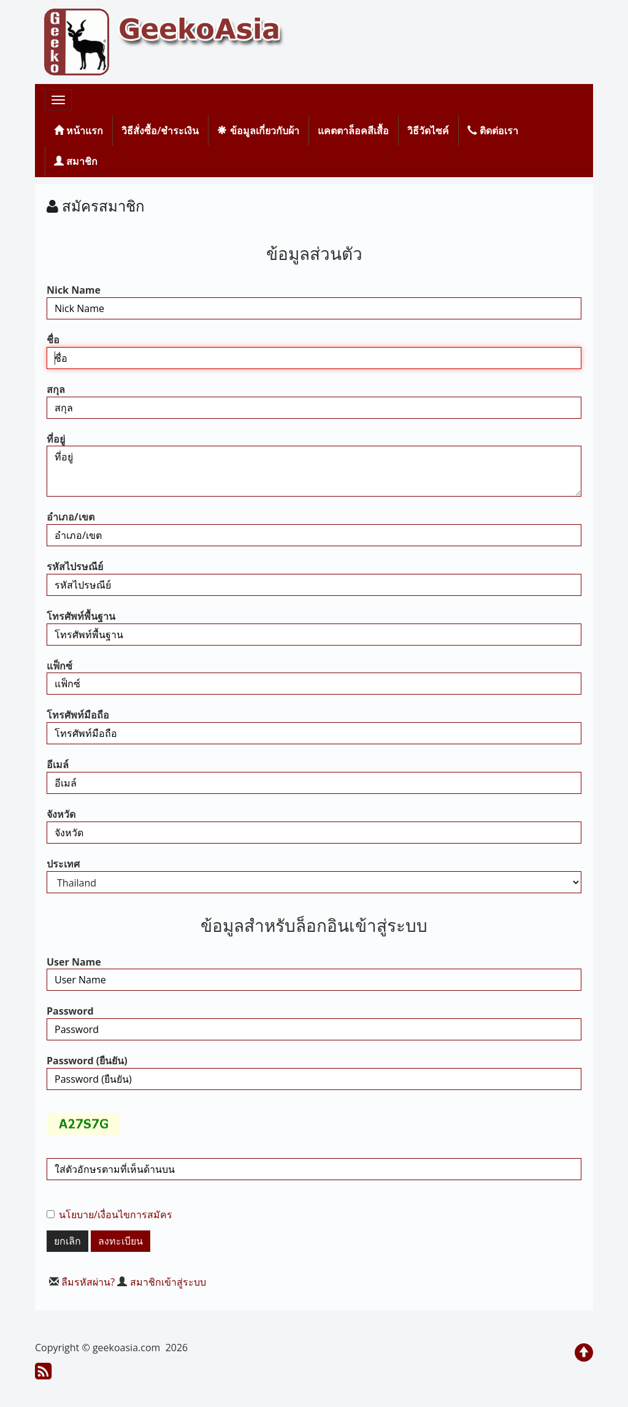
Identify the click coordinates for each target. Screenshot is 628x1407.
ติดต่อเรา (492, 130)
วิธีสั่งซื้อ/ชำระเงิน (160, 130)
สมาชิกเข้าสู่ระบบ (168, 1282)
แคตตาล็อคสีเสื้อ (353, 130)
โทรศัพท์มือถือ (78, 715)
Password (70, 1011)
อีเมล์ (58, 764)
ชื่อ (53, 339)
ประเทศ (63, 864)
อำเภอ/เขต (70, 517)
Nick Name (74, 290)
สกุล (56, 389)
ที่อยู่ (56, 439)
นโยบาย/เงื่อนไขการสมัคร (115, 1214)
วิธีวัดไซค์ (428, 130)
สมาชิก (76, 161)
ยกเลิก (67, 1241)
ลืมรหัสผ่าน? (88, 1282)
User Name (74, 962)
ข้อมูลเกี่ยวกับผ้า (258, 130)
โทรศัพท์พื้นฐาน (81, 616)
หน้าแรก (78, 130)
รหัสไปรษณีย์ (75, 566)
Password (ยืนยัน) (87, 1060)
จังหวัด (61, 814)
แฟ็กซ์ (59, 666)
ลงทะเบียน (120, 1241)
